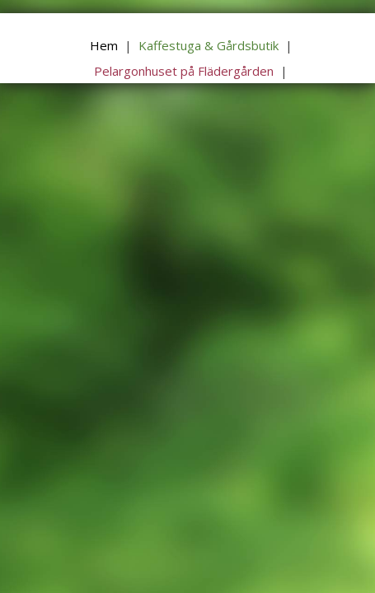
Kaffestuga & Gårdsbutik (208, 45)
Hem (104, 45)
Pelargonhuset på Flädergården (184, 71)
